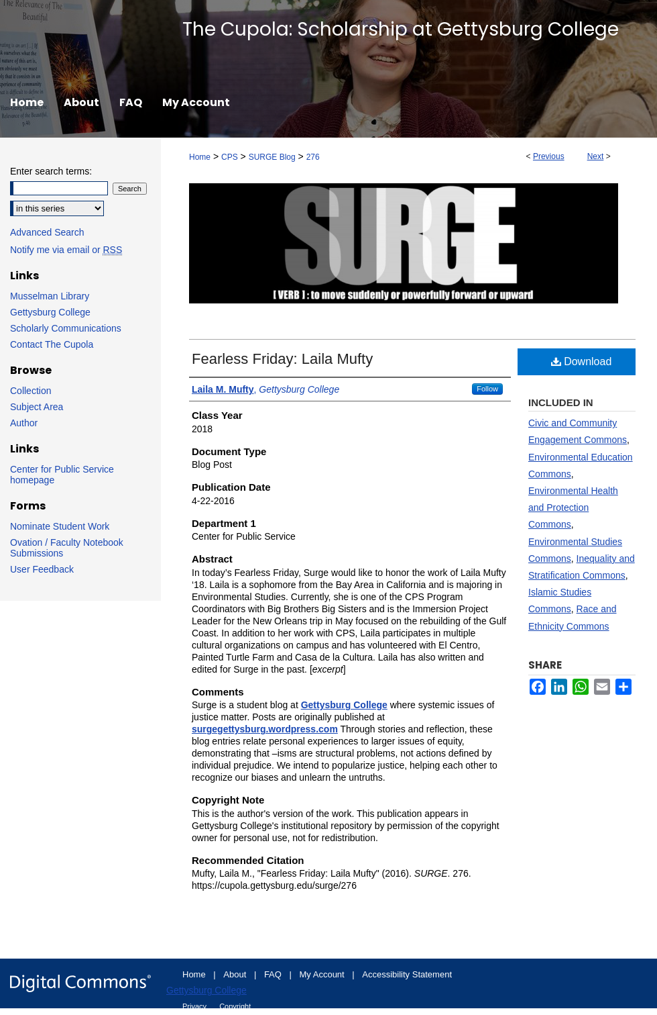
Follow (487, 389)
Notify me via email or (66, 249)
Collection (30, 390)
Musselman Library (49, 296)
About (236, 974)
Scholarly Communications (65, 328)
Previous (548, 156)
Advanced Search (47, 232)
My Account (323, 974)
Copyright (235, 1006)
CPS (229, 157)
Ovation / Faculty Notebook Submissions (66, 548)
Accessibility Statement (407, 974)
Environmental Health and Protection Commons (573, 507)
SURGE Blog (272, 157)
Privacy (195, 1006)
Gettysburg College (50, 312)
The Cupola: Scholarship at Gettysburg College (400, 29)
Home (200, 157)
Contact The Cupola (51, 344)
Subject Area (36, 406)
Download (581, 361)
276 (313, 157)
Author (24, 423)
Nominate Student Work (59, 526)
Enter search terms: (51, 171)
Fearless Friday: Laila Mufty (282, 358)
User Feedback (42, 569)
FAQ (274, 974)
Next (595, 156)
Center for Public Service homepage (62, 474)
